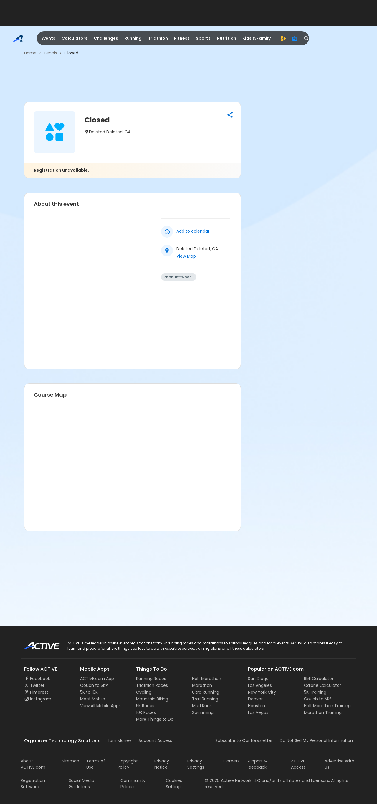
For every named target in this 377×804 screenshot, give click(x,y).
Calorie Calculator (322, 685)
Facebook (40, 679)
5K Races (145, 706)
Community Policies (132, 784)
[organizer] (295, 38)
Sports (203, 38)
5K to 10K (89, 692)
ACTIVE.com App (97, 679)
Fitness (182, 38)
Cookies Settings (174, 784)
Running (133, 38)
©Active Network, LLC (232, 780)
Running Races (151, 679)
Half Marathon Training (327, 706)
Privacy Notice (161, 764)
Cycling (143, 692)
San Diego (258, 679)
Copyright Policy (128, 764)
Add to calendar (192, 231)
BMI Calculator (318, 679)
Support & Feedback (257, 764)
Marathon (202, 685)
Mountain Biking (152, 699)
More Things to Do (154, 719)
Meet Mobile (92, 699)
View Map (186, 256)
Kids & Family (256, 38)
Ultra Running (205, 692)
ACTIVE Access (298, 764)
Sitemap (70, 761)
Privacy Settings (195, 764)
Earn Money (119, 740)
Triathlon (158, 38)
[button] (230, 114)
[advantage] (283, 38)
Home (30, 53)
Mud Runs (202, 706)
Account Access (155, 740)
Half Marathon (206, 679)
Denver (255, 699)
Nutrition (226, 38)
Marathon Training (323, 712)
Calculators (74, 38)
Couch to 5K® (94, 685)
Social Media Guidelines (81, 784)
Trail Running (205, 699)
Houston (256, 706)
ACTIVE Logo (36, 643)
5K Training (315, 692)
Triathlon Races (152, 685)
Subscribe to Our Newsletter (244, 740)
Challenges (106, 38)
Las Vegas (258, 712)
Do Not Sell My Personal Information (316, 740)
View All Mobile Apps (100, 706)
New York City (262, 692)
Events (48, 38)
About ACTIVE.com (33, 764)
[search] (306, 38)
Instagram (40, 699)
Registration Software (33, 784)
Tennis (50, 53)
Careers (231, 761)
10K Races (146, 712)
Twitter (37, 685)
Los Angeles (260, 685)
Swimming (203, 712)
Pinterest (39, 692)
